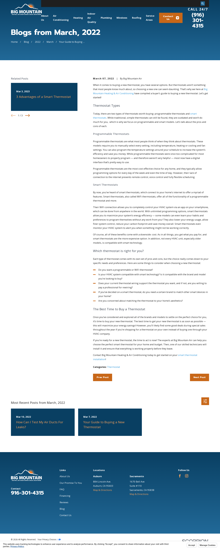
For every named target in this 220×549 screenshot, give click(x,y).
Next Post (199, 377)
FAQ (62, 489)
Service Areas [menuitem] (150, 18)
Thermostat (113, 367)
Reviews (64, 502)
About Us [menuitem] (44, 18)
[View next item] (27, 115)
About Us (65, 476)
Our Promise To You (71, 482)
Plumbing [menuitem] (106, 17)
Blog (62, 508)
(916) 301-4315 (198, 20)
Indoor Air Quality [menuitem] (91, 18)
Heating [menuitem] (78, 17)
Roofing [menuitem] (136, 17)
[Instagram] (186, 475)
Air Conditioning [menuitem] (61, 18)
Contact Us (171, 18)
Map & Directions (102, 490)
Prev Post (103, 377)
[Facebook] (179, 475)
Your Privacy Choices (49, 539)
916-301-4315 (27, 493)
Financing (65, 495)
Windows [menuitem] (121, 17)
